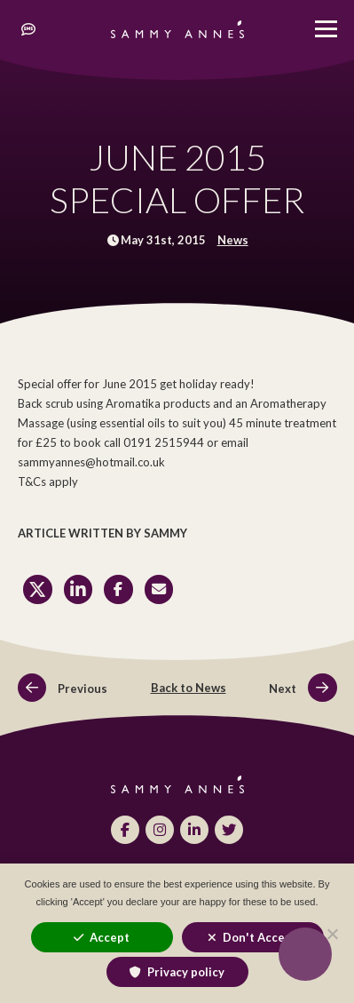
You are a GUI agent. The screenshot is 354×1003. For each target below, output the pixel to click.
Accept (110, 937)
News (232, 240)
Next (302, 688)
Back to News (188, 688)
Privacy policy (185, 972)
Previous (62, 688)
